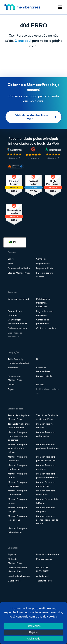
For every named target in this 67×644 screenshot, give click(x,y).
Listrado (40, 385)
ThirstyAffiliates (44, 581)
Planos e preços (44, 559)
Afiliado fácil (42, 576)
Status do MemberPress (15, 561)
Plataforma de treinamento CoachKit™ (43, 303)
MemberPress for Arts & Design (47, 501)
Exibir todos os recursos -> (15, 335)
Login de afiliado (44, 268)
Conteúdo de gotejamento (42, 322)
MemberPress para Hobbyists (17, 510)
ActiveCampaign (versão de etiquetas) (18, 361)
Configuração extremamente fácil (17, 322)
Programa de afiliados (19, 268)
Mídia (10, 264)
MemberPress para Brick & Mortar (17, 530)
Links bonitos (14, 581)
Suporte (12, 555)
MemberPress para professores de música (47, 476)
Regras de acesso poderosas (44, 313)
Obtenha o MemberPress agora (35, 117)
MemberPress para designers (45, 510)
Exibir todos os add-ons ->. (47, 391)
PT (12, 242)
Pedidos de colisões (17, 328)
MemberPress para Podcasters (17, 459)
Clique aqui (23, 41)
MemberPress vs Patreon (44, 426)
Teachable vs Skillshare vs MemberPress (19, 426)
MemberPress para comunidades (17, 493)
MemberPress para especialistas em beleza (17, 448)
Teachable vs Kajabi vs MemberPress (19, 417)
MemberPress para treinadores (17, 484)
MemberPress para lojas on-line (17, 518)
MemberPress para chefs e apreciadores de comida (18, 436)
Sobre (11, 259)
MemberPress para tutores (17, 476)
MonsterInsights (44, 376)
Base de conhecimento (47, 555)
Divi (38, 359)
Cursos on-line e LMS (18, 299)
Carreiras (41, 259)
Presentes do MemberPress (15, 378)
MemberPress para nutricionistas (45, 484)
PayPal (11, 385)
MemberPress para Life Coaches (17, 467)
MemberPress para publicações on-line (46, 459)
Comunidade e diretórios (15, 313)
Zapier (11, 389)
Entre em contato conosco (44, 275)
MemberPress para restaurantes (45, 434)
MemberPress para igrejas (17, 501)
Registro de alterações (19, 576)
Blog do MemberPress (19, 273)
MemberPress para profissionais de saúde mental (47, 520)
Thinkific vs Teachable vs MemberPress (47, 417)
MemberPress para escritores (45, 467)
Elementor (13, 368)
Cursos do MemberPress (43, 370)
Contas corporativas (46, 328)
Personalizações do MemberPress (17, 570)
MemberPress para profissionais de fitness (47, 447)
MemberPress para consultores (45, 493)
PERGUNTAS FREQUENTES (42, 570)
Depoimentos (42, 264)
